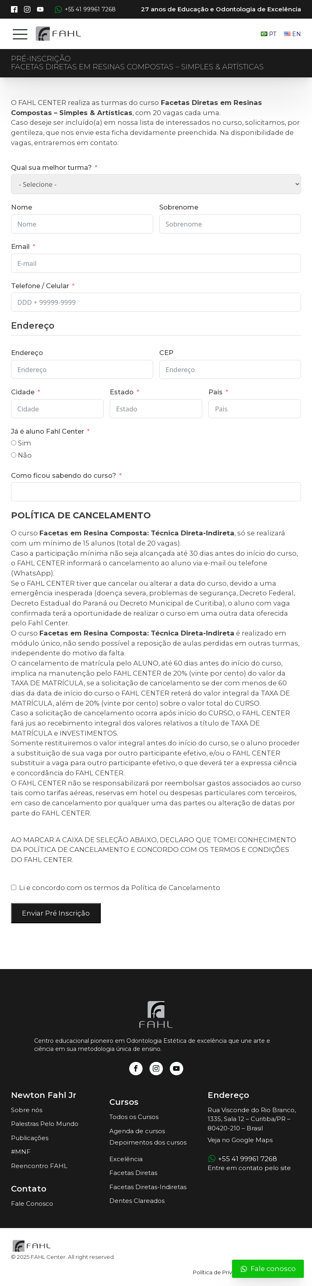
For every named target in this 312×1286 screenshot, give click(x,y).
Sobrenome (178, 207)
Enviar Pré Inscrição (56, 913)
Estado (122, 392)
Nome (21, 207)
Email (20, 246)
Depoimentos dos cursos (147, 1142)
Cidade (23, 392)
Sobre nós (26, 1110)
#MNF (20, 1151)
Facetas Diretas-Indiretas (147, 1187)
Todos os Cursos (133, 1117)
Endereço (27, 353)
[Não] (13, 455)
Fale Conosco (32, 1203)
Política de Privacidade (223, 1272)
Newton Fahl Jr (43, 1095)
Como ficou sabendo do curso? (63, 475)
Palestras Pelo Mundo (44, 1124)
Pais (215, 392)
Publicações (29, 1138)
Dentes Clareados (137, 1201)
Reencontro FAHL (39, 1166)
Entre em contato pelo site (249, 1168)
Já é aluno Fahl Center (47, 431)
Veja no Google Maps (240, 1140)
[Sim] (13, 442)
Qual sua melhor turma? (51, 167)
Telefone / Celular (40, 286)
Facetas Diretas (133, 1173)
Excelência (126, 1159)
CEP (166, 353)
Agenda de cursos (137, 1131)
